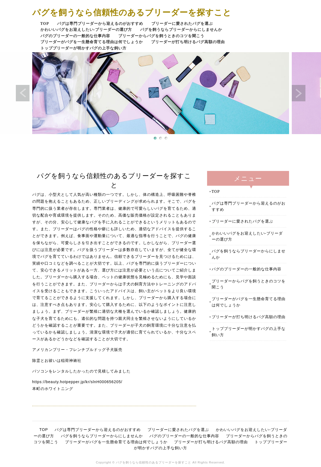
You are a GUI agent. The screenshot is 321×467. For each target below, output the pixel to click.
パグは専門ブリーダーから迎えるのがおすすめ (100, 23)
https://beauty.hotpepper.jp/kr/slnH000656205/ (77, 382)
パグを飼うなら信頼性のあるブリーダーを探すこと (131, 12)
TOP (44, 23)
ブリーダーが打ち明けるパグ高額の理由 (188, 41)
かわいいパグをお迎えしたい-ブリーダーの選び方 (86, 29)
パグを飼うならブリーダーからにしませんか (181, 29)
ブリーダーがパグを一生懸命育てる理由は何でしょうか (91, 41)
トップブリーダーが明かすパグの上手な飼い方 (83, 48)
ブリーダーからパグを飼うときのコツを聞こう (161, 35)
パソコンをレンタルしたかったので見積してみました (81, 371)
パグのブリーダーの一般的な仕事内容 (75, 35)
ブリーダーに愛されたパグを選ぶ (182, 23)
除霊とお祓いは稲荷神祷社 (56, 360)
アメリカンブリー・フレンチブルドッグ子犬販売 (77, 349)
